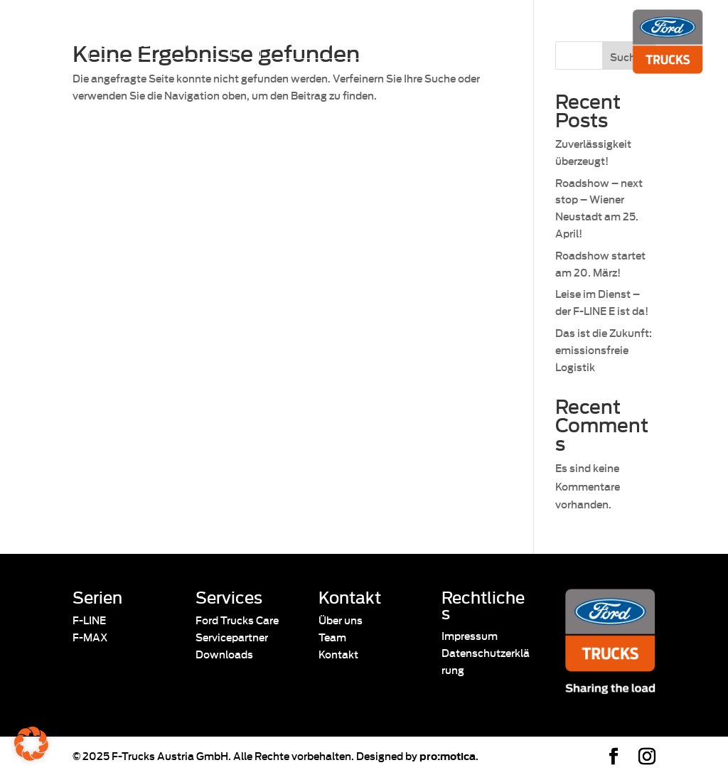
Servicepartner (232, 636)
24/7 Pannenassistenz (326, 42)
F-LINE (89, 619)
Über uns (340, 619)
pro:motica (447, 755)
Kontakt (338, 653)
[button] (31, 743)
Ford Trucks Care (237, 619)
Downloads (224, 653)
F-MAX (90, 636)
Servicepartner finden (153, 42)
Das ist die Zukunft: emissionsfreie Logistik (603, 349)
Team (332, 636)
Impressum (469, 635)
